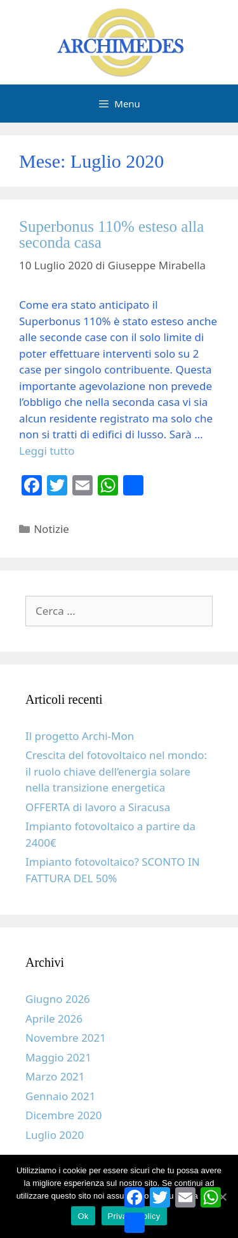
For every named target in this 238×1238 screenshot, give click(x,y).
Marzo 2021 (55, 1076)
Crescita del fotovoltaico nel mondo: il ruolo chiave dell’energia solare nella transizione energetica (116, 771)
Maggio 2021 (58, 1057)
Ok (82, 1216)
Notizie (51, 528)
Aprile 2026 (54, 1018)
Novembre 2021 (65, 1037)
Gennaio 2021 (60, 1096)
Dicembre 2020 (63, 1115)
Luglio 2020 (54, 1134)
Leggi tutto (46, 450)
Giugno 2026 (57, 999)
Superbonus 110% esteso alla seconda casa (111, 234)
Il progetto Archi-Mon (79, 736)
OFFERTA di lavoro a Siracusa (97, 807)
